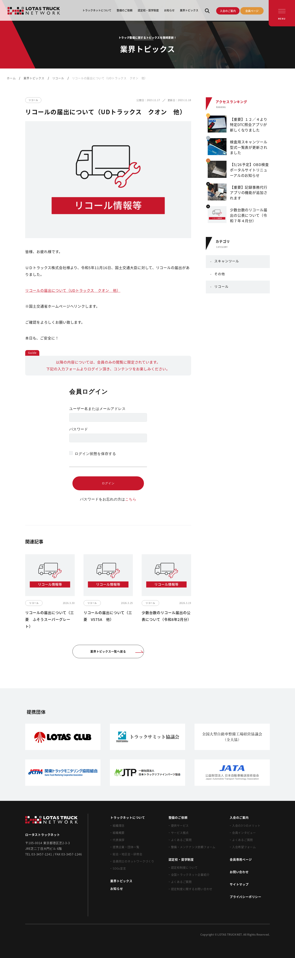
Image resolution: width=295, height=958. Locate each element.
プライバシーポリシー (245, 896)
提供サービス (180, 825)
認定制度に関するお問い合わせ (192, 889)
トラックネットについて (96, 10)
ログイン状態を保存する (95, 454)
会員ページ (252, 11)
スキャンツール (226, 261)
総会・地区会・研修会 (127, 854)
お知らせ (169, 10)
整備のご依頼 (124, 10)
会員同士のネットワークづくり (133, 861)
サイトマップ (239, 884)
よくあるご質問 (181, 840)
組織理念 (119, 825)
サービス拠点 (180, 833)
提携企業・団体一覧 (126, 847)
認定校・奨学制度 (148, 10)
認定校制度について (184, 867)
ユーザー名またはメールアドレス (97, 409)
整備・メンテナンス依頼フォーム (193, 847)
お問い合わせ (239, 872)
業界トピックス (189, 10)
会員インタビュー (244, 833)
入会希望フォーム (244, 847)
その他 (219, 273)
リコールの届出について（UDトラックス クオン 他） (72, 290)
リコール (221, 286)
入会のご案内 (228, 11)
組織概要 (119, 833)
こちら (130, 499)
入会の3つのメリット (246, 825)
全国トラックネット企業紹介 (190, 875)
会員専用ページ (241, 859)
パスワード (78, 429)
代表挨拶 (119, 840)
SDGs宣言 (119, 868)
